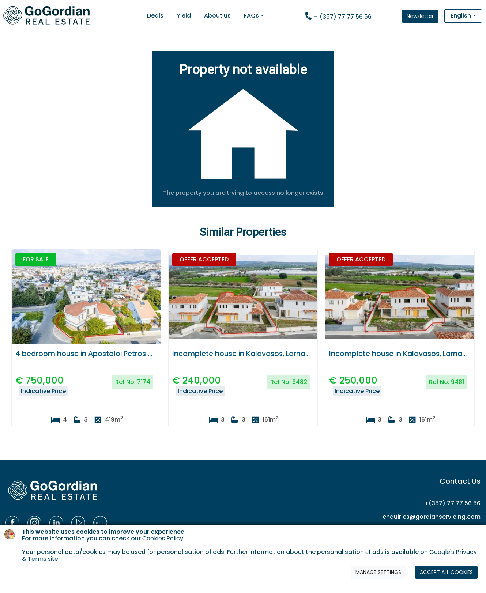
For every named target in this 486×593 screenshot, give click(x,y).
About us (217, 15)
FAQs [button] (251, 15)
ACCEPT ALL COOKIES (446, 572)
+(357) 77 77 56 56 (452, 503)
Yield (184, 15)
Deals (155, 15)
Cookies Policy (162, 538)
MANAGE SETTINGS (378, 572)
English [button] (461, 15)
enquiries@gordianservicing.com (432, 517)
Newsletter (420, 16)
